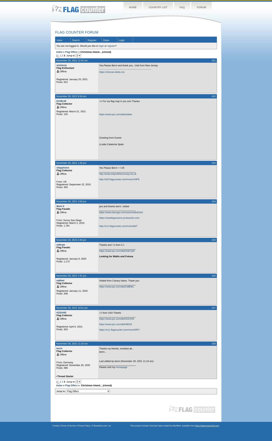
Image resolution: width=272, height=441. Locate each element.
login (101, 46)
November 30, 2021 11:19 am (72, 343)
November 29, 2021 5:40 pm (71, 240)
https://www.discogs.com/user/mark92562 (121, 212)
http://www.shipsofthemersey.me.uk (117, 173)
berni (59, 348)
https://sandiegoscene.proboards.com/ (119, 217)
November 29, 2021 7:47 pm (71, 275)
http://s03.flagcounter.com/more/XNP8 (119, 179)
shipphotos (62, 167)
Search (76, 40)
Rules (106, 40)
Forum (201, 7)
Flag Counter (78, 9)
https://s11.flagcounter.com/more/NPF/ (119, 329)
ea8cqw (60, 244)
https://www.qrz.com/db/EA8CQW (117, 251)
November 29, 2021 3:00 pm (71, 201)
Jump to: (83, 391)
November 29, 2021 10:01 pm (72, 307)
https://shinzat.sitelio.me (112, 72)
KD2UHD (61, 312)
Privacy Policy (84, 426)
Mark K (60, 206)
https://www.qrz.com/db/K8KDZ (115, 324)
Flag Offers (71, 52)
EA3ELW (61, 101)
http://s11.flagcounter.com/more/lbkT (118, 226)
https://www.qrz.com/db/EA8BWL (116, 286)
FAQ (182, 7)
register (111, 46)
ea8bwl (60, 280)
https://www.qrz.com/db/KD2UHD (116, 318)
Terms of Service (68, 426)
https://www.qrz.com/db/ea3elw (115, 114)
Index (59, 40)
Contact (55, 426)
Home (133, 7)
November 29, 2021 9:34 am (71, 96)
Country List (158, 7)
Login (122, 40)
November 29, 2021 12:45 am (72, 60)
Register (92, 40)
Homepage (121, 367)
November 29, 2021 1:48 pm (71, 163)
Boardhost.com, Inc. (103, 426)
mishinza (61, 65)
